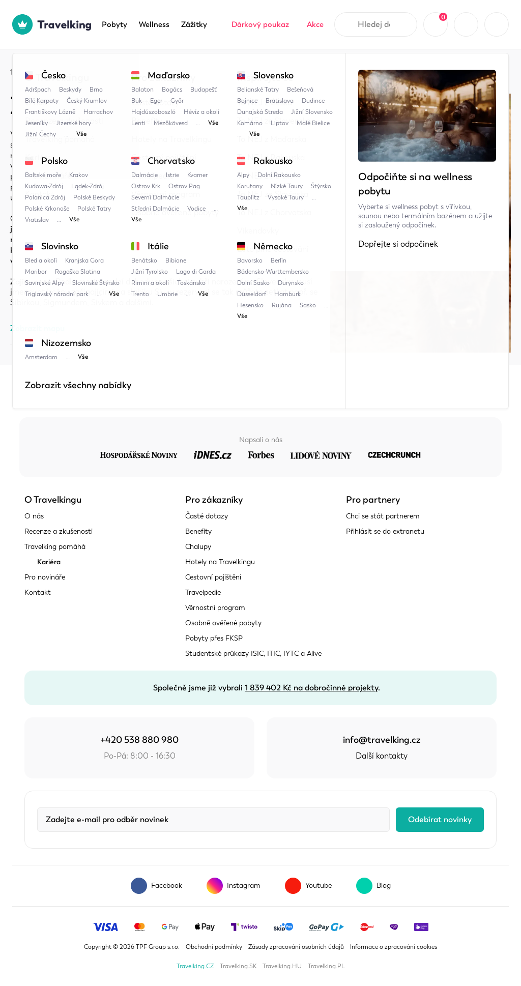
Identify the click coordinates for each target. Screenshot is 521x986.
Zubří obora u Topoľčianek (198, 70)
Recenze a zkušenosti (58, 531)
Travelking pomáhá (54, 546)
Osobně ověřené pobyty (223, 623)
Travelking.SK (238, 966)
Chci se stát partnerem (383, 516)
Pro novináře (44, 577)
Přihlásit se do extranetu (385, 531)
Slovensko (117, 70)
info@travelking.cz (382, 739)
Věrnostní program (215, 607)
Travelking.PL (326, 966)
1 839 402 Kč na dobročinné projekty (311, 688)
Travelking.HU (282, 966)
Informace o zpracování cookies (393, 946)
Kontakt (37, 592)
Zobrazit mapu (37, 328)
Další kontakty (382, 756)
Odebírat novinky (440, 820)
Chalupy (198, 546)
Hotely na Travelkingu (220, 562)
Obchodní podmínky (214, 946)
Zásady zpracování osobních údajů (296, 946)
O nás (34, 516)
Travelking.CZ (195, 966)
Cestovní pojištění (213, 577)
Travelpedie (61, 70)
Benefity (198, 531)
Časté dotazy (206, 516)
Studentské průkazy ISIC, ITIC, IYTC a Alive (253, 653)
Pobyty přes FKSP (214, 638)
